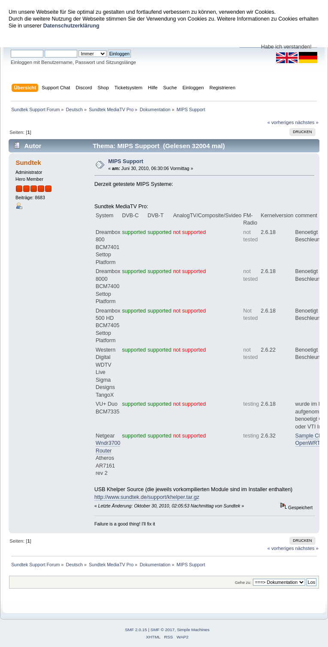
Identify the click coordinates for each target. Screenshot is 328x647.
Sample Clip (309, 436)
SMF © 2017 (163, 629)
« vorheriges (280, 122)
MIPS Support (125, 161)
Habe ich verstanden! (286, 47)
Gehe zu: (243, 582)
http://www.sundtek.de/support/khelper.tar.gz (147, 497)
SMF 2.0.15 (136, 629)
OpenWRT (308, 443)
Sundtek (28, 162)
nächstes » (307, 122)
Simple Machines (193, 629)
